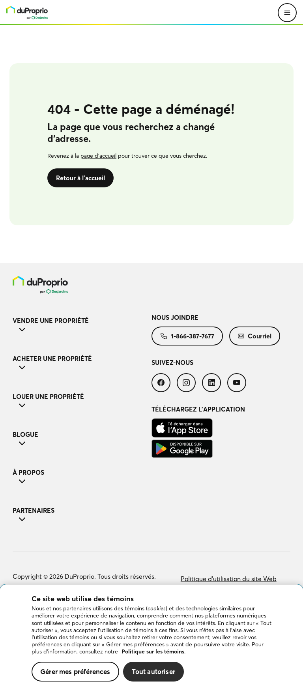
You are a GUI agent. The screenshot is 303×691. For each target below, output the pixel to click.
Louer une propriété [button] (82, 402)
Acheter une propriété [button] (82, 364)
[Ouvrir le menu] (287, 12)
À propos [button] (82, 477)
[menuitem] (82, 285)
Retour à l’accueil (80, 178)
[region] (151, 638)
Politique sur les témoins (153, 651)
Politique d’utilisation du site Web (229, 579)
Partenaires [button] (82, 515)
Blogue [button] (82, 439)
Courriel (254, 336)
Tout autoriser (153, 671)
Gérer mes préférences (75, 671)
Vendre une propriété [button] (82, 326)
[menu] (27, 12)
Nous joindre (175, 317)
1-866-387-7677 (187, 336)
